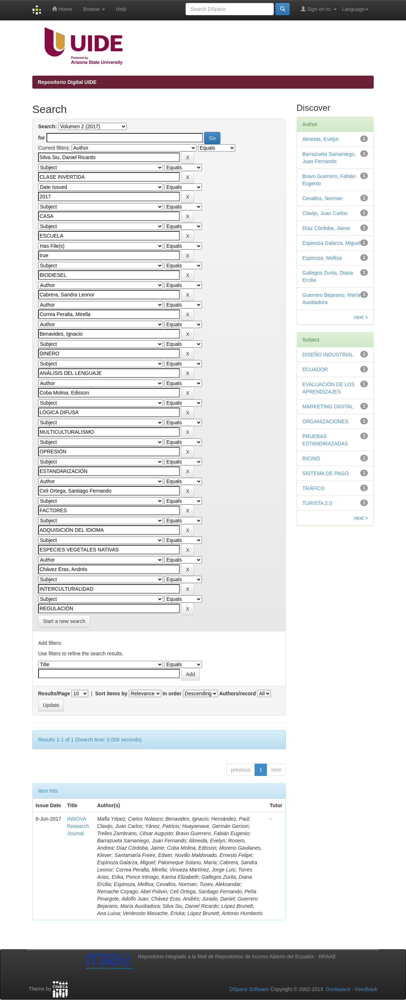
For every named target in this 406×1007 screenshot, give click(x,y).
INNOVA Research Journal (78, 826)
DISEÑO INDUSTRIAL (328, 354)
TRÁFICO (314, 488)
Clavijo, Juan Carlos (325, 213)
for (41, 138)
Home (62, 9)
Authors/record (237, 693)
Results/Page (54, 693)
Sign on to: (319, 9)
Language (355, 9)
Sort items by (111, 693)
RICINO (311, 458)
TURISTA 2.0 (317, 503)
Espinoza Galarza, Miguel (332, 243)
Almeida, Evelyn (321, 139)
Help (121, 9)
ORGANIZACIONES (326, 421)
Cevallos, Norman (323, 198)
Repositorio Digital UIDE (67, 82)
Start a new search (64, 621)
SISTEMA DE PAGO (326, 473)
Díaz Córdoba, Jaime (326, 228)
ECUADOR (315, 369)
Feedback (366, 989)
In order (172, 693)
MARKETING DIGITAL (328, 406)
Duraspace (338, 989)
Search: (47, 126)
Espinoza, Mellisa (322, 258)
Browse (94, 9)
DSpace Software (249, 989)
